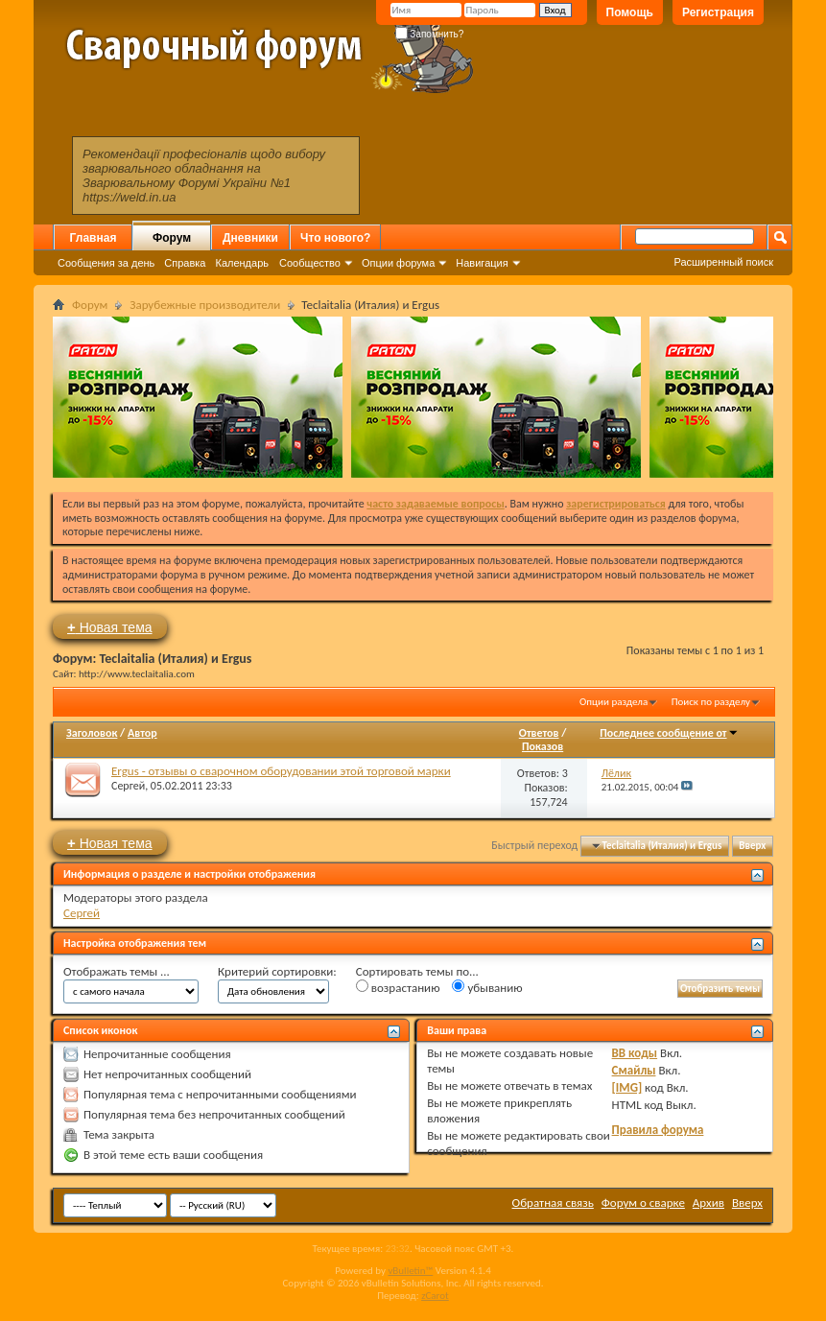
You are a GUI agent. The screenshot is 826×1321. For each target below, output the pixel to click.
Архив (708, 1202)
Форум (172, 238)
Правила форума (658, 1129)
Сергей (128, 785)
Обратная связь (553, 1202)
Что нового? (335, 238)
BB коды (635, 1053)
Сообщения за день (106, 263)
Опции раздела (613, 702)
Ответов (539, 733)
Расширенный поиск (723, 262)
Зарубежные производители (205, 304)
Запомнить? (429, 34)
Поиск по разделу (711, 702)
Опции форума (398, 263)
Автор (142, 733)
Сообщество (310, 263)
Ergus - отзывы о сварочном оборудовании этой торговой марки (281, 771)
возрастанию (398, 987)
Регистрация (718, 12)
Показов (542, 746)
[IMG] (627, 1087)
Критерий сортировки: (277, 971)
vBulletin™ (410, 1270)
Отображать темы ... (116, 971)
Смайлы (634, 1070)
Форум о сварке (643, 1202)
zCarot (435, 1295)
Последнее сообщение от (669, 733)
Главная (93, 238)
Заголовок (91, 733)
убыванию (487, 987)
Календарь (242, 263)
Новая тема (110, 627)
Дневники (250, 238)
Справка (184, 263)
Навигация (481, 263)
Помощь (629, 12)
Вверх (752, 845)
